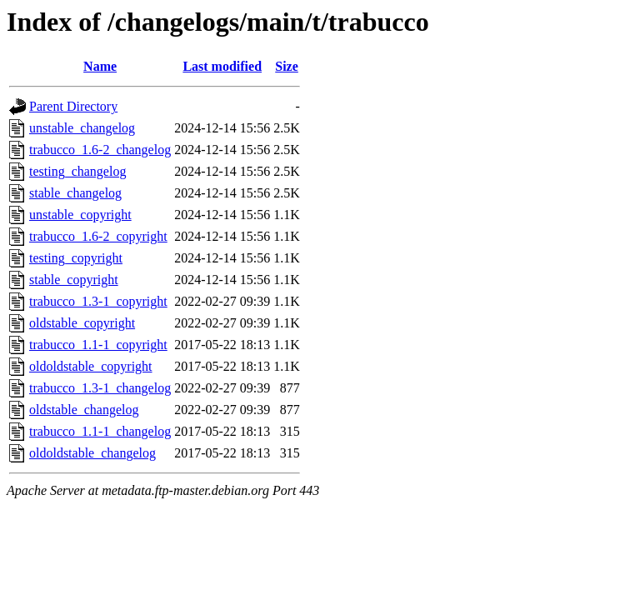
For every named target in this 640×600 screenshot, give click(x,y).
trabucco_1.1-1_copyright (98, 345)
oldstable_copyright (82, 323)
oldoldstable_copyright (90, 366)
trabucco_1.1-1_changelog (100, 431)
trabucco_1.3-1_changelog (100, 388)
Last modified (222, 66)
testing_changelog (77, 171)
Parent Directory (73, 106)
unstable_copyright (80, 215)
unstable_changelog (82, 128)
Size (286, 66)
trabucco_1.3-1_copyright (98, 301)
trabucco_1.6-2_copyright (98, 236)
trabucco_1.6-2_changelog (100, 149)
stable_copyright (73, 279)
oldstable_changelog (84, 409)
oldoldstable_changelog (92, 453)
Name (100, 66)
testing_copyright (75, 258)
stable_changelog (75, 193)
